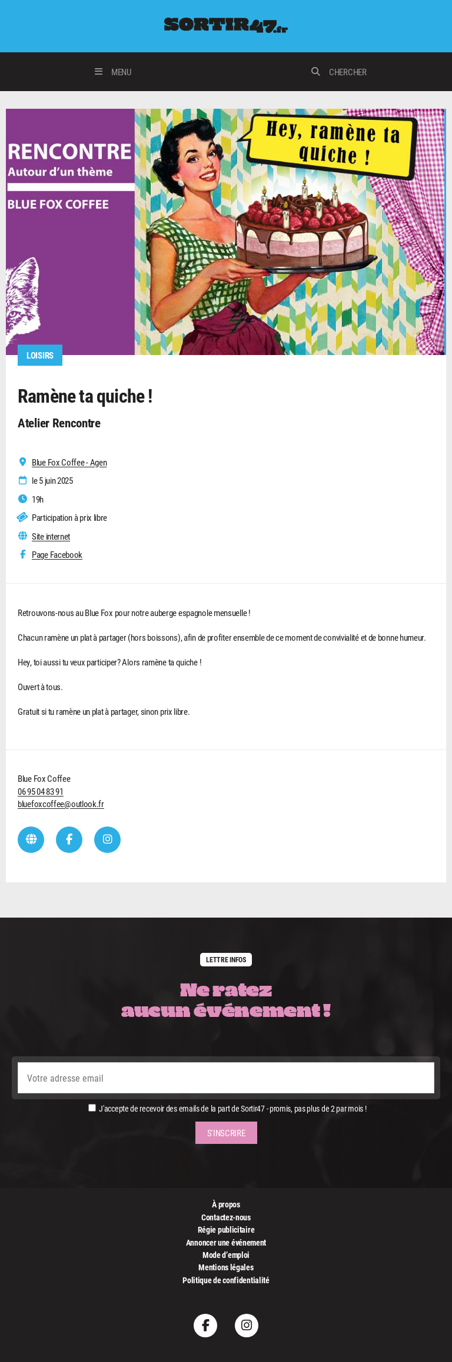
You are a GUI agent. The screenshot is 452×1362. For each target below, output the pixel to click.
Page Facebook (57, 555)
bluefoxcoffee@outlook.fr (61, 803)
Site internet (51, 536)
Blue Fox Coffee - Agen (69, 462)
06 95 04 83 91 (41, 791)
